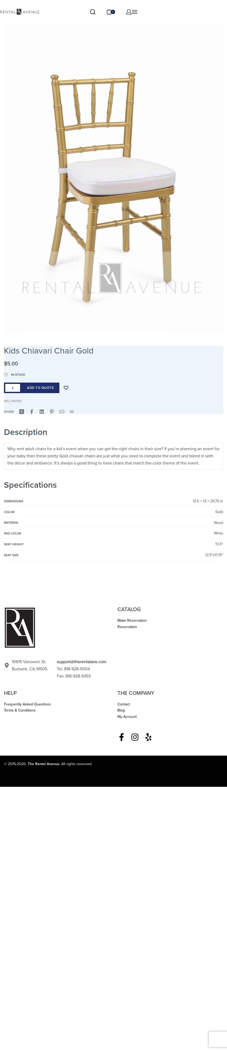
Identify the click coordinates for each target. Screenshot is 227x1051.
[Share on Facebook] (31, 411)
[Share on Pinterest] (51, 411)
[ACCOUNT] (129, 12)
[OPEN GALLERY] (113, 168)
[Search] (93, 12)
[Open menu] (135, 12)
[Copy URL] (71, 411)
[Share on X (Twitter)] (21, 411)
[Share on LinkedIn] (41, 411)
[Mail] (61, 411)
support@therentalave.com (81, 661)
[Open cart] (110, 12)
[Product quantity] (12, 388)
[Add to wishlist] (66, 388)
